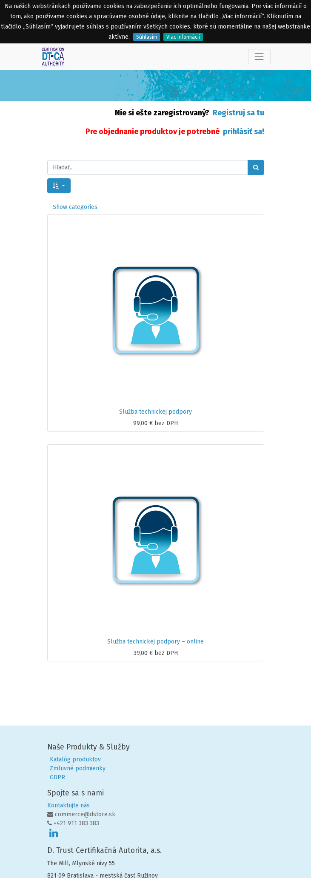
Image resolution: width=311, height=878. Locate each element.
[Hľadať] (256, 167)
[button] (59, 185)
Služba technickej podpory (155, 411)
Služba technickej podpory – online (155, 641)
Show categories (75, 207)
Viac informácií (183, 37)
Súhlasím (146, 37)
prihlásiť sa (242, 131)
